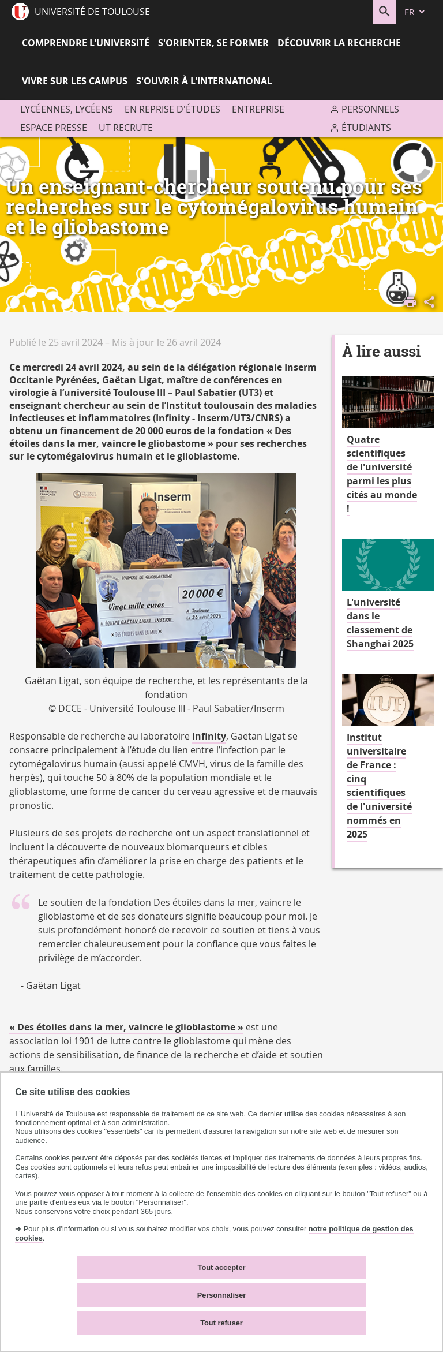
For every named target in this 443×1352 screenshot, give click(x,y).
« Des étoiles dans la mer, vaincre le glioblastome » (126, 1027)
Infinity (209, 736)
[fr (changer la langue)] (415, 12)
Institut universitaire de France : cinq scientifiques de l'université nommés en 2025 (379, 786)
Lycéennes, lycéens (66, 109)
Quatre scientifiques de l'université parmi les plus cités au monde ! (382, 474)
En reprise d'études (172, 109)
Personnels (370, 109)
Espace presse (53, 127)
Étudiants (366, 127)
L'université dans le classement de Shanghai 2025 (380, 623)
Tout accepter (222, 1267)
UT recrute (126, 127)
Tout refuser (221, 1323)
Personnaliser (221, 1295)
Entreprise (258, 109)
